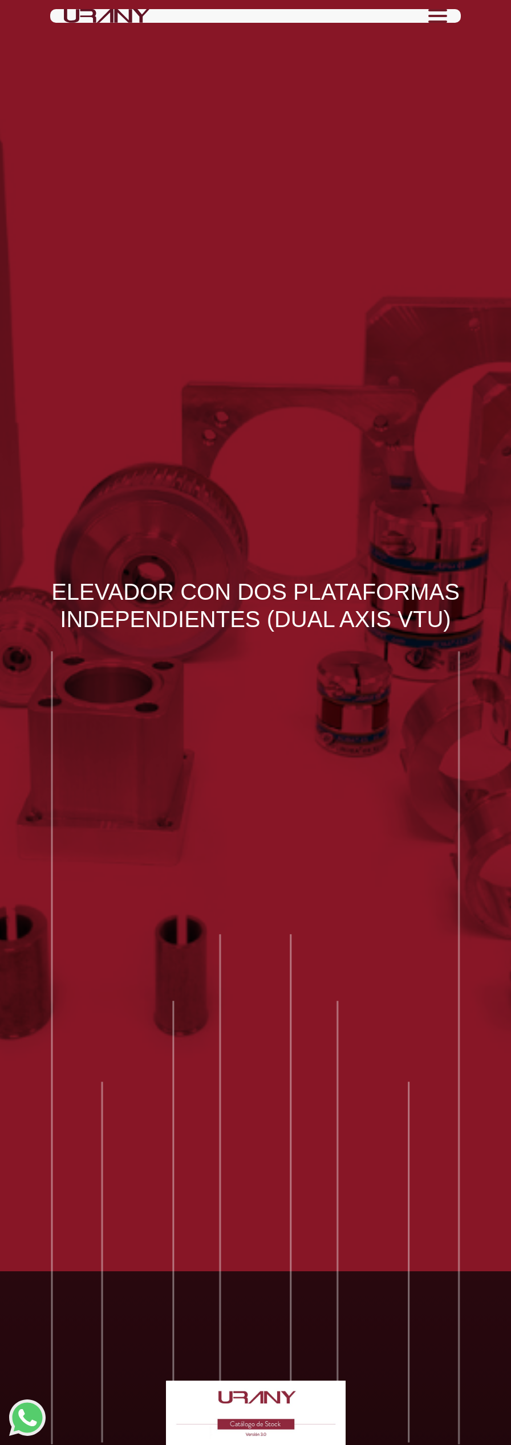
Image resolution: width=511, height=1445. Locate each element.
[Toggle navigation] (437, 16)
